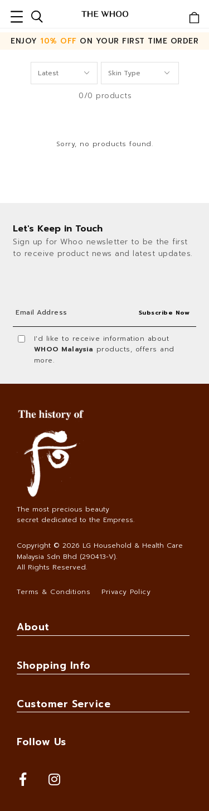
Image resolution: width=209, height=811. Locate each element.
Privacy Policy (125, 592)
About (33, 627)
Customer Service (63, 704)
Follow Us (41, 742)
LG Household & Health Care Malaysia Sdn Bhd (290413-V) (100, 550)
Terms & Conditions (53, 592)
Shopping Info (54, 665)
